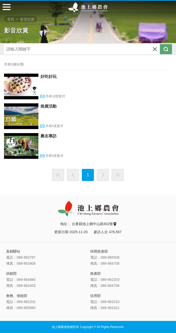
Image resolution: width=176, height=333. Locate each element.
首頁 (10, 19)
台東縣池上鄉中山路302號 (94, 224)
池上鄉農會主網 (88, 8)
